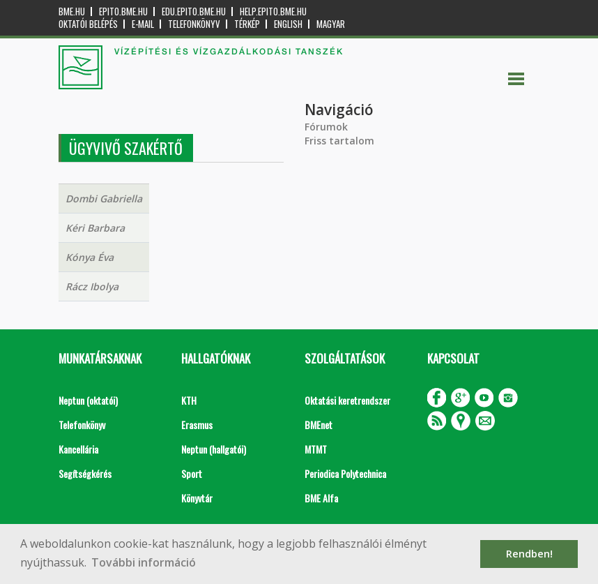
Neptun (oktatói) (88, 400)
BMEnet (318, 424)
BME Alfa (321, 498)
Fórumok (326, 126)
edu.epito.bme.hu (194, 11)
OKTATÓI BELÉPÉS (88, 24)
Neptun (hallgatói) (213, 449)
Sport (191, 473)
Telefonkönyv (194, 24)
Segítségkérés (85, 473)
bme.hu (72, 11)
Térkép (247, 24)
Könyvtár (197, 498)
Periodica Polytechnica (345, 473)
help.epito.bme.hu (273, 11)
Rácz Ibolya (92, 286)
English (288, 24)
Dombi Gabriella (104, 198)
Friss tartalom (339, 140)
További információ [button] (143, 562)
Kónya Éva (90, 257)
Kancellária (78, 449)
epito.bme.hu (123, 11)
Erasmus (197, 424)
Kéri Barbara (95, 227)
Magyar (330, 24)
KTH (189, 400)
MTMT (316, 449)
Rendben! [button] (529, 553)
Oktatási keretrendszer (347, 400)
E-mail (143, 24)
